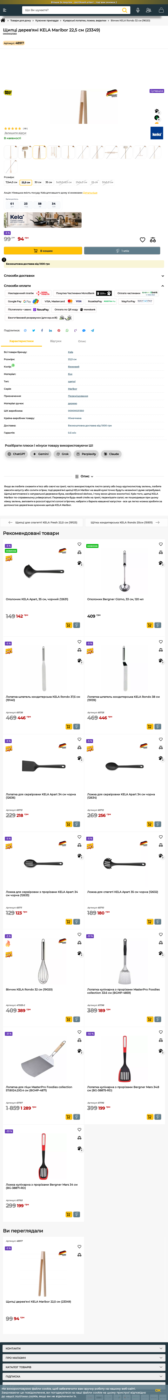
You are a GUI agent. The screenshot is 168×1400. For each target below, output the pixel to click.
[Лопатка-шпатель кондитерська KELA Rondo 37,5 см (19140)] (43, 669)
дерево (72, 403)
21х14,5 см (81, 182)
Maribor (72, 388)
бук (70, 374)
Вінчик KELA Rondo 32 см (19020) (29, 989)
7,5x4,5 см (11, 182)
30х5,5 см (107, 182)
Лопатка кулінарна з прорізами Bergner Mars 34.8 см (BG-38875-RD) (123, 1089)
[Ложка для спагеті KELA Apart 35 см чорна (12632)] (124, 864)
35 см (48, 182)
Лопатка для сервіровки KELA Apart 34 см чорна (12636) (41, 796)
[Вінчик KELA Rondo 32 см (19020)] (43, 961)
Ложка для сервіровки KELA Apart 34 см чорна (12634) (121, 796)
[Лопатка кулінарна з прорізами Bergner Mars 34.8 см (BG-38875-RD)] (124, 1059)
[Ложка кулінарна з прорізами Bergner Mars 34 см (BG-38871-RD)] (43, 1156)
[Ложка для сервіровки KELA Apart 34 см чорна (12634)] (124, 766)
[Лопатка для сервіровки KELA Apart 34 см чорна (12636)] (43, 766)
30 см (38, 182)
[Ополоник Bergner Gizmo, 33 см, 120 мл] (124, 571)
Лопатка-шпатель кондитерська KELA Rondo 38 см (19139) (123, 698)
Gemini (41, 454)
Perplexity (86, 454)
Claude (111, 454)
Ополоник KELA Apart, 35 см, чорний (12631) (37, 599)
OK (158, 1390)
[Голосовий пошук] (138, 10)
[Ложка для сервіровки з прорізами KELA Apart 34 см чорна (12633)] (43, 864)
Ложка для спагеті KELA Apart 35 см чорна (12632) (122, 892)
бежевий (73, 366)
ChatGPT (16, 454)
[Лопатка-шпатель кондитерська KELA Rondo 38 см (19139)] (124, 669)
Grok (62, 454)
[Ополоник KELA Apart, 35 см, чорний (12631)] (43, 571)
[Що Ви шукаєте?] (76, 10)
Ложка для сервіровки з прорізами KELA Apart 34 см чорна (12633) (42, 893)
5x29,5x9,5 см (63, 182)
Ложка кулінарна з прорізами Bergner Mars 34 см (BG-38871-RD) (41, 1186)
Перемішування (78, 396)
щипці (72, 381)
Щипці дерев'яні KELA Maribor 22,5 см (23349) (38, 1301)
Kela (70, 352)
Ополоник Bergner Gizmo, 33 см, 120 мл (115, 599)
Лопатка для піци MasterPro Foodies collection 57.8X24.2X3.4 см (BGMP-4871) (39, 1089)
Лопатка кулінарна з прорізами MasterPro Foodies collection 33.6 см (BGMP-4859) (123, 991)
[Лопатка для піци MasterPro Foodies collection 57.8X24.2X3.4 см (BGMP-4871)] (43, 1059)
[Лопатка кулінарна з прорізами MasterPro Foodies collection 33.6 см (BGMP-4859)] (124, 961)
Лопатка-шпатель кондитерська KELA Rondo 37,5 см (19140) (43, 698)
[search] (125, 10)
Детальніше (90, 192)
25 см (94, 182)
